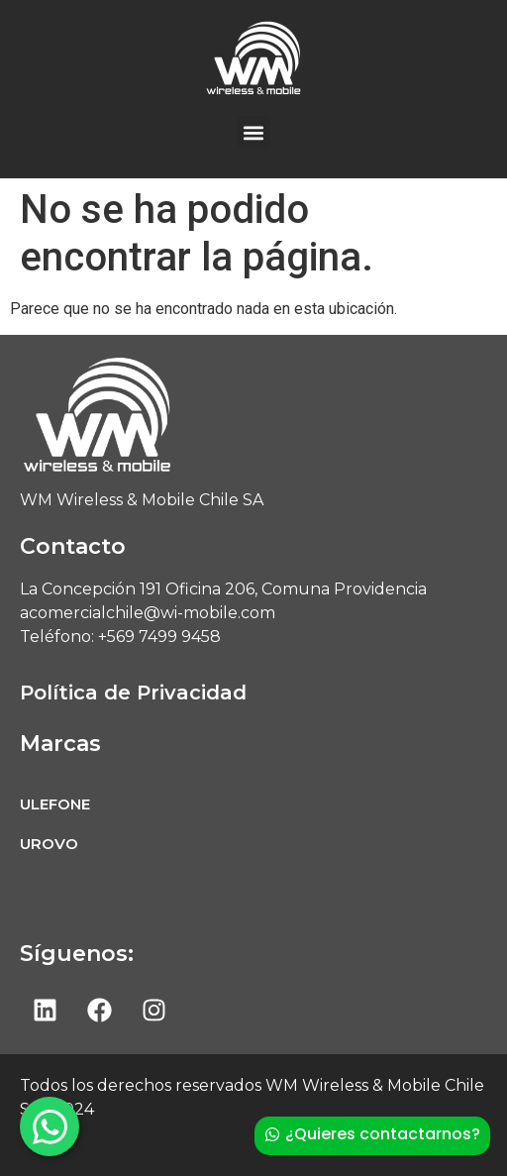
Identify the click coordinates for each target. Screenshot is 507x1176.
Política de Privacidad (133, 692)
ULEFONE (55, 804)
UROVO (49, 843)
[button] (254, 132)
